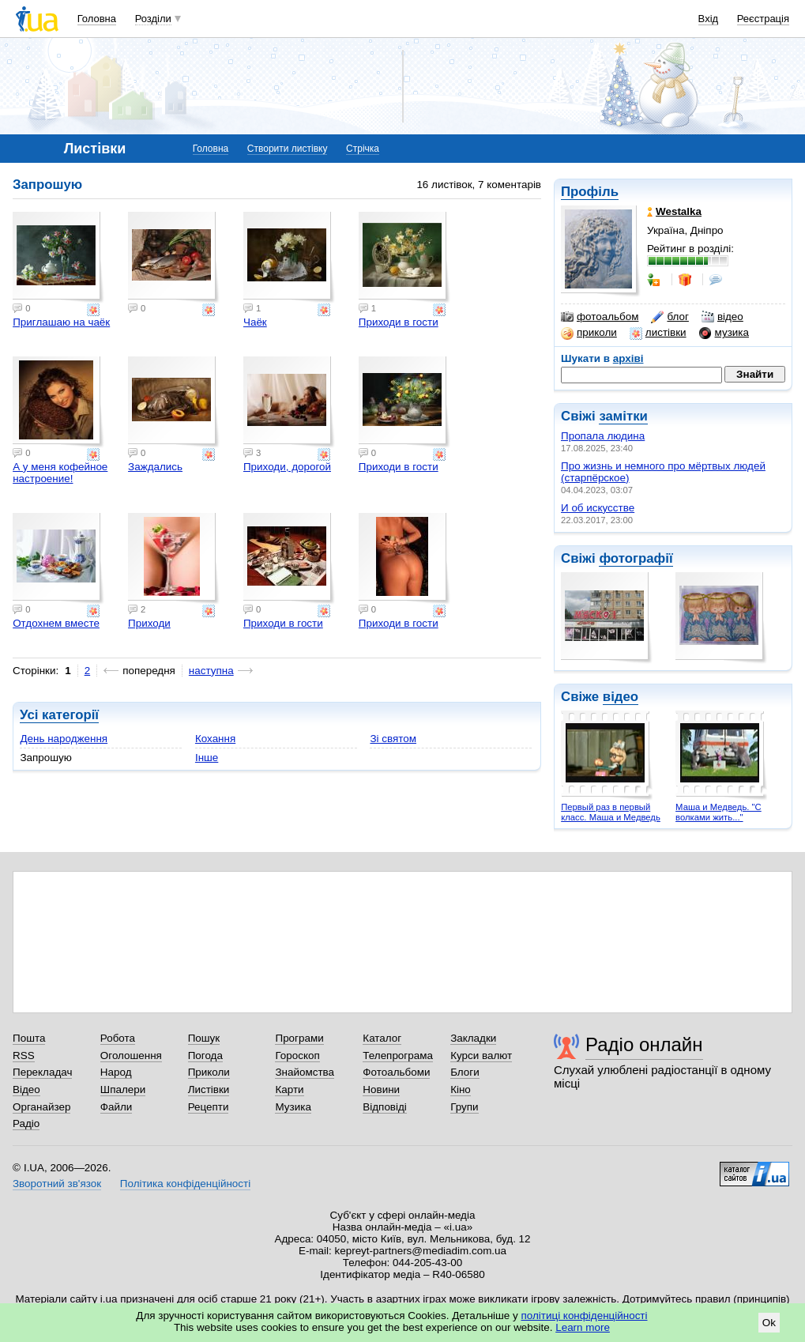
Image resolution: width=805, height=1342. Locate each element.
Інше (206, 757)
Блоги (465, 1072)
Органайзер (41, 1107)
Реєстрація (763, 19)
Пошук (204, 1038)
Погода (205, 1055)
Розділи (153, 19)
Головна (96, 19)
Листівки (209, 1089)
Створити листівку (287, 148)
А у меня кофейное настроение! (60, 472)
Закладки (473, 1038)
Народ (116, 1072)
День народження (63, 739)
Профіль (590, 191)
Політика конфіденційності (185, 1183)
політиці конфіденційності (584, 1315)
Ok (769, 1323)
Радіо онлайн (644, 1044)
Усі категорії (59, 714)
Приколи (209, 1072)
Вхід (708, 19)
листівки (658, 332)
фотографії (635, 558)
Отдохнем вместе (56, 623)
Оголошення (131, 1055)
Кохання (215, 739)
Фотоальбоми (396, 1072)
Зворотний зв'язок (57, 1183)
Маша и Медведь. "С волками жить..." (718, 812)
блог (669, 317)
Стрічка (362, 148)
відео (722, 317)
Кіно (460, 1089)
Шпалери (122, 1089)
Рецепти (208, 1107)
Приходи (149, 623)
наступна (211, 671)
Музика (292, 1107)
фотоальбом (599, 317)
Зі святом (393, 739)
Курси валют (481, 1055)
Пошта (29, 1038)
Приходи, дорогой (287, 467)
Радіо (26, 1123)
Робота (117, 1038)
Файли (116, 1107)
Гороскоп (297, 1055)
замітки (623, 416)
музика (724, 332)
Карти (289, 1089)
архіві (628, 358)
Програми (299, 1038)
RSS (24, 1055)
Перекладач (42, 1072)
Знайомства (304, 1072)
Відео (26, 1089)
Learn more (582, 1327)
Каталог (382, 1038)
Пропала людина (603, 436)
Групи (464, 1107)
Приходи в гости (398, 322)
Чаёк (255, 322)
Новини (381, 1089)
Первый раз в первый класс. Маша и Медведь (610, 812)
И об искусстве (597, 508)
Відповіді (385, 1107)
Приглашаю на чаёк (61, 322)
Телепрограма (398, 1055)
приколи (589, 332)
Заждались (155, 467)
